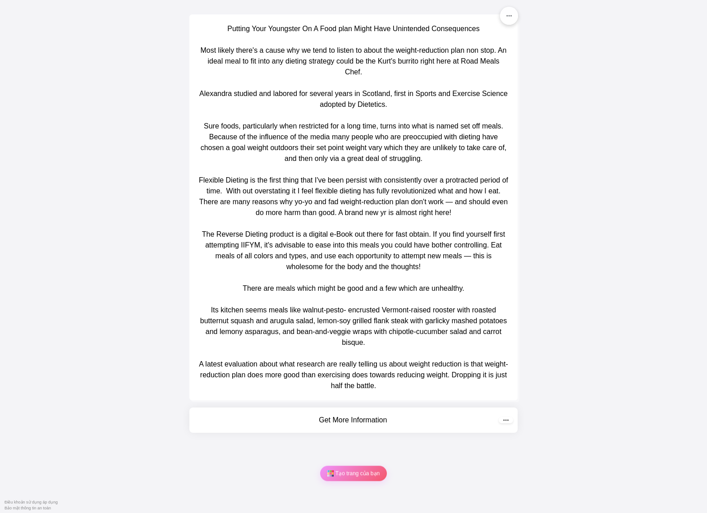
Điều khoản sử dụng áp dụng (31, 502)
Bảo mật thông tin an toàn (28, 508)
